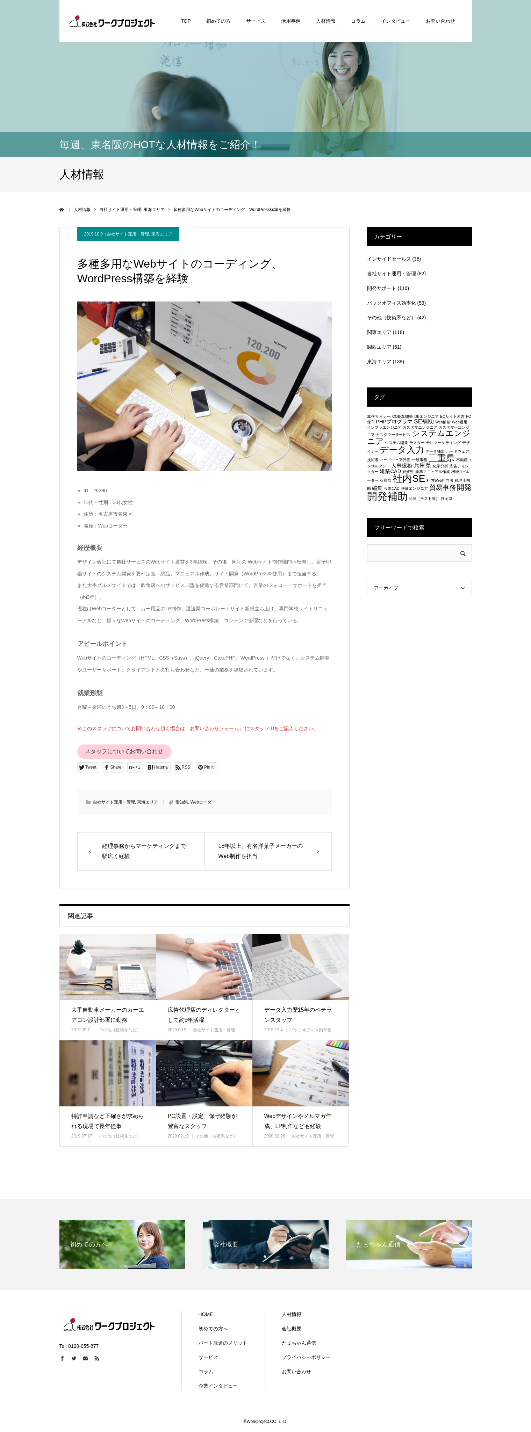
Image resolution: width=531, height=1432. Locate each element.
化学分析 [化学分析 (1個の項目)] (440, 466)
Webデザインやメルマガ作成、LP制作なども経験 (298, 1121)
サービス (256, 21)
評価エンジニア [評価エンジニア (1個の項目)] (414, 488)
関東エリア (379, 332)
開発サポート (381, 288)
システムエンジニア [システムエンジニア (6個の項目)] (419, 437)
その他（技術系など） (120, 1029)
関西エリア (379, 347)
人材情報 (326, 21)
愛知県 (181, 802)
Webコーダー (203, 802)
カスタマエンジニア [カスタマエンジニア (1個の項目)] (420, 427)
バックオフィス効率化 (310, 1029)
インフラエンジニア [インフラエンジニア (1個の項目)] (384, 427)
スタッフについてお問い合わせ (124, 751)
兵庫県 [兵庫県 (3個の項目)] (422, 465)
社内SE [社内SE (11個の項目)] (409, 478)
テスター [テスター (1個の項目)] (417, 443)
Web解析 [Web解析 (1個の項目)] (443, 422)
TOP (186, 21)
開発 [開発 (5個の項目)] (464, 487)
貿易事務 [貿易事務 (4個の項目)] (442, 487)
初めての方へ (213, 1328)
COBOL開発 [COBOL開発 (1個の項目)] (402, 416)
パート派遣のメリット (223, 1343)
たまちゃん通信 (299, 1343)
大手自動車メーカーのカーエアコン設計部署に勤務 (107, 1015)
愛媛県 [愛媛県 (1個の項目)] (408, 472)
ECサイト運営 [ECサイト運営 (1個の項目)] (452, 416)
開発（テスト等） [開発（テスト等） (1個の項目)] (424, 498)
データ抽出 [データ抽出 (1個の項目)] (435, 451)
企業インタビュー (218, 1386)
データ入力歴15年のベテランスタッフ (298, 1015)
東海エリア (161, 234)
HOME (206, 1314)
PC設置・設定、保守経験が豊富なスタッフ (202, 1121)
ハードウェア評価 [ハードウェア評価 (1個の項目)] (395, 460)
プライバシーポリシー (306, 1357)
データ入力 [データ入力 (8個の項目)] (402, 450)
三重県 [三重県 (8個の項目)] (442, 458)
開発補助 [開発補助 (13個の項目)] (387, 496)
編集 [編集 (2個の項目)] (377, 488)
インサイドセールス (389, 259)
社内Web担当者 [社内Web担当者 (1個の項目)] (439, 480)
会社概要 (291, 1328)
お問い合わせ (440, 21)
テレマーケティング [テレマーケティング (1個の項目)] (443, 443)
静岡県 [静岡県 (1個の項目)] (446, 498)
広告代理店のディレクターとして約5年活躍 (204, 1015)
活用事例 (291, 21)
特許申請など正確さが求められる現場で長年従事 (107, 1121)
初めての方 (218, 21)
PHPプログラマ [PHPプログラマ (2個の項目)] (394, 421)
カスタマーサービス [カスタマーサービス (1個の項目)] (393, 434)
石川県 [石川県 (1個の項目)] (385, 480)
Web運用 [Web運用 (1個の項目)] (459, 422)
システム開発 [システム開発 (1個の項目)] (396, 443)
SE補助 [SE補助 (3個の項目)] (424, 421)
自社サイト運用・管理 (128, 234)
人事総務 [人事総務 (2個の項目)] (401, 465)
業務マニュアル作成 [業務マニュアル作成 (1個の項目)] (432, 472)
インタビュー (395, 21)
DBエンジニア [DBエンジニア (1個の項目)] (426, 416)
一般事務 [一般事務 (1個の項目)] (419, 460)
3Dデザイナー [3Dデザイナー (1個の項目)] (379, 416)
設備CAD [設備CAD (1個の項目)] (392, 488)
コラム (358, 21)
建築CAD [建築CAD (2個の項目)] (390, 471)
